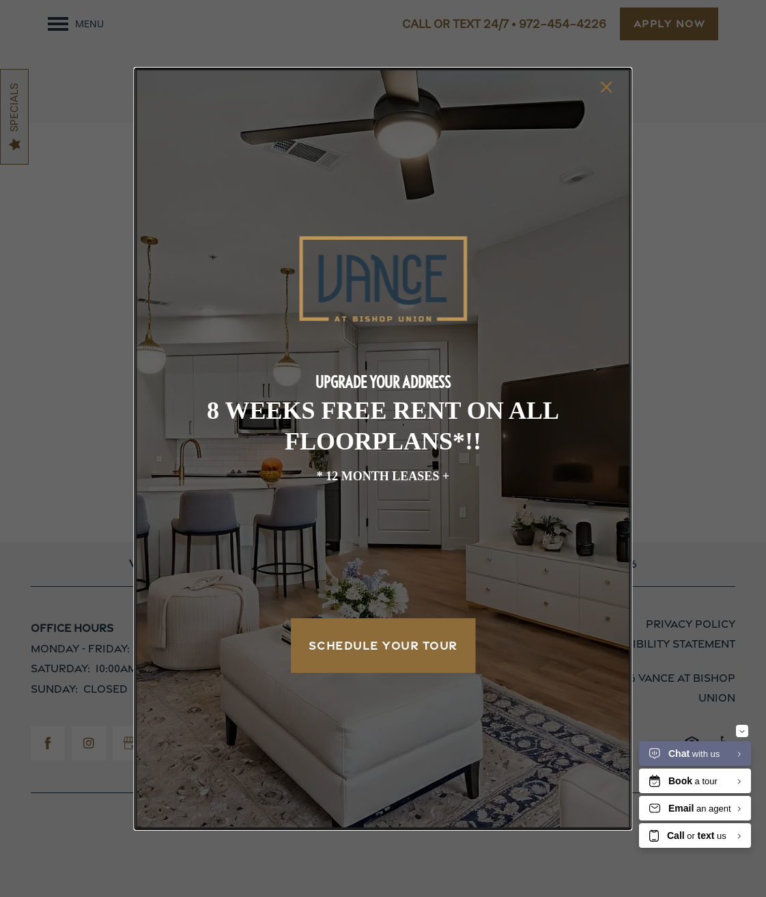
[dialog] (383, 448)
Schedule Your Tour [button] (383, 645)
